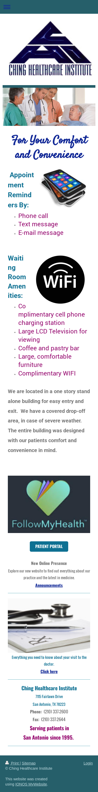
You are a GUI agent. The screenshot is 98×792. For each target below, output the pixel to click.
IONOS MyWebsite (31, 784)
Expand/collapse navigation (49, 6)
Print (12, 763)
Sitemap (29, 763)
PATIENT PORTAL (49, 546)
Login (88, 763)
